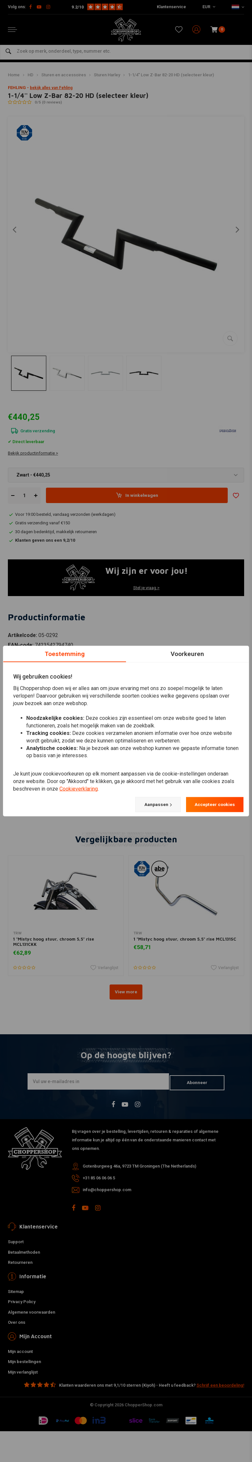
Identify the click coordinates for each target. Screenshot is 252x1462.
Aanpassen (144, 804)
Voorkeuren (187, 653)
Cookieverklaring (78, 788)
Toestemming (64, 653)
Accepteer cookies (210, 804)
